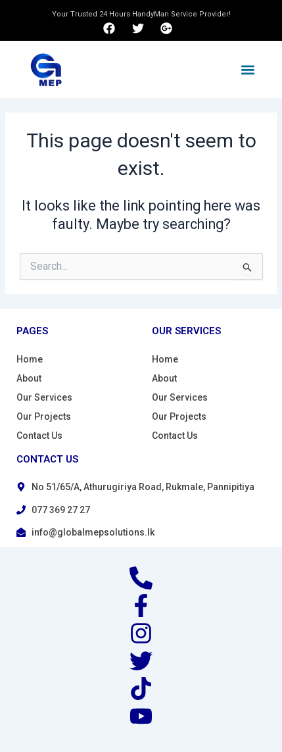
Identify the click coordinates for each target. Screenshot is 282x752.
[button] (248, 69)
